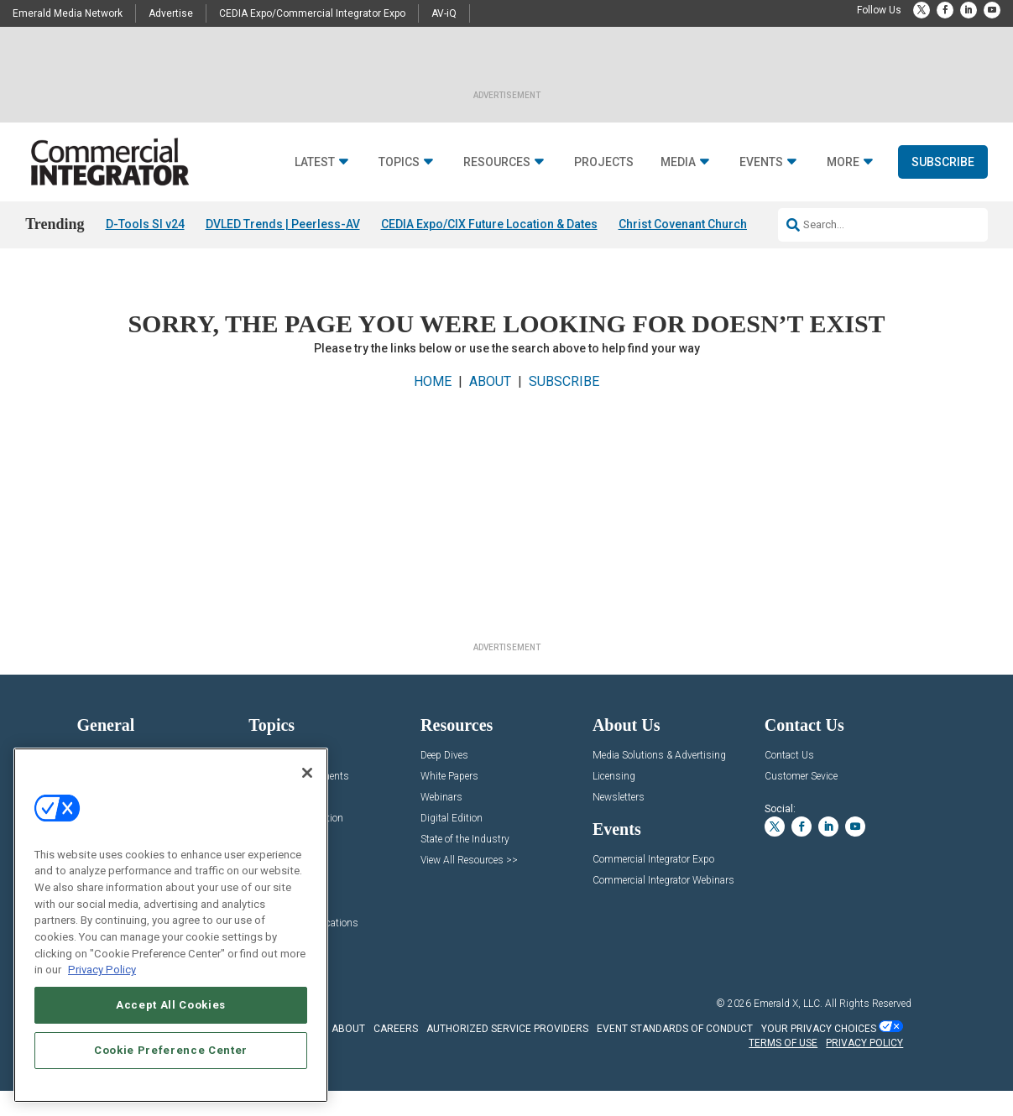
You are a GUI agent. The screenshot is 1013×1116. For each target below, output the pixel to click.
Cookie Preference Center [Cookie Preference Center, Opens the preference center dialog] (171, 1050)
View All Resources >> (469, 860)
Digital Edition (451, 818)
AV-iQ (444, 13)
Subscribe (942, 162)
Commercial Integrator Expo (653, 859)
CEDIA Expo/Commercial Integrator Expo (312, 13)
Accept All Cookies (171, 1005)
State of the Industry (464, 839)
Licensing (614, 776)
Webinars (441, 797)
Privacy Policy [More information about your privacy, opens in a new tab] (102, 969)
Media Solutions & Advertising (659, 755)
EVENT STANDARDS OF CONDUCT (675, 1029)
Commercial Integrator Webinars (663, 880)
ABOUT (490, 381)
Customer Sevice (801, 776)
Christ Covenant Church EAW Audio (714, 224)
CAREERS (395, 1029)
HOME (433, 381)
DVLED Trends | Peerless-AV (283, 224)
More (843, 162)
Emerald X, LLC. (788, 1003)
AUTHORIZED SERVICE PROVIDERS (507, 1029)
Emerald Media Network (68, 13)
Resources (496, 162)
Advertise (171, 13)
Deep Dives (444, 755)
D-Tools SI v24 (145, 224)
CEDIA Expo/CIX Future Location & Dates (489, 224)
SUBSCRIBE (564, 381)
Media (678, 162)
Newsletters (619, 797)
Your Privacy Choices (818, 1029)
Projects (604, 162)
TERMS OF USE (783, 1043)
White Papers (449, 776)
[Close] (307, 772)
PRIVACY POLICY (864, 1043)
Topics (399, 162)
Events (761, 162)
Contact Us (789, 755)
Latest (315, 162)
